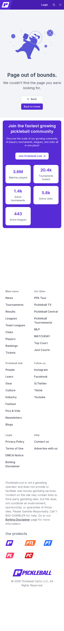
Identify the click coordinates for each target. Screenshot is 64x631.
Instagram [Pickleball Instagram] (41, 369)
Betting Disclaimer (17, 519)
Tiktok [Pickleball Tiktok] (38, 390)
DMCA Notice (14, 455)
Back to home (32, 106)
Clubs (9, 332)
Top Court (41, 343)
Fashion (10, 404)
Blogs (9, 424)
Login (44, 4)
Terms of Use (14, 448)
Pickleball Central (46, 311)
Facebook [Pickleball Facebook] (40, 376)
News (9, 298)
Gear (8, 383)
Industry (11, 397)
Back (32, 99)
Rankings (11, 345)
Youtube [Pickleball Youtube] (39, 397)
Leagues (11, 318)
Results (10, 311)
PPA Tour (40, 298)
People (10, 369)
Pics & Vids (12, 411)
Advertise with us (46, 448)
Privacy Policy (14, 441)
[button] (54, 5)
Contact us (41, 441)
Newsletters (13, 417)
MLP (37, 329)
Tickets (10, 352)
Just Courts (42, 350)
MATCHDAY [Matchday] (42, 336)
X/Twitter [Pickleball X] (40, 383)
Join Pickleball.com (31, 156)
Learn (9, 376)
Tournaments (14, 304)
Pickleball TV (43, 304)
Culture (10, 390)
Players (10, 339)
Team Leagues (15, 325)
